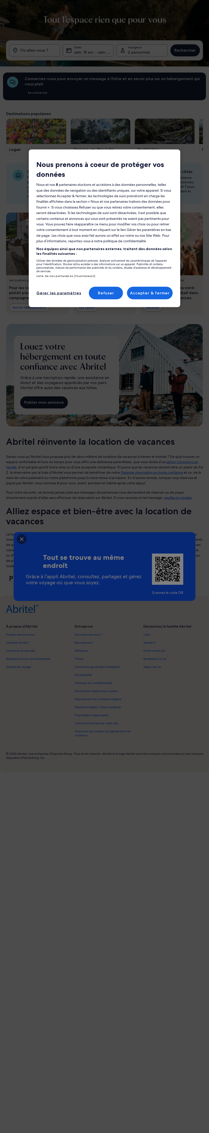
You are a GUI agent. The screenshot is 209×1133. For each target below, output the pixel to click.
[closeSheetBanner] (22, 539)
